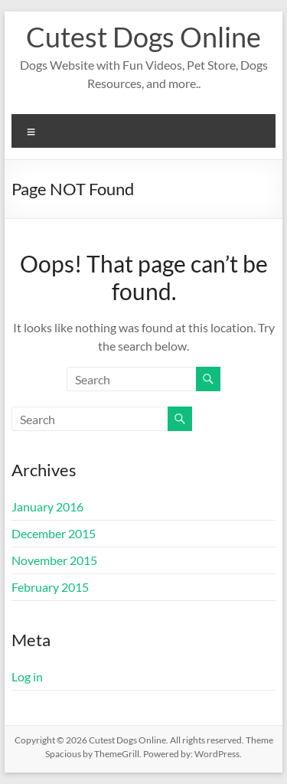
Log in (27, 676)
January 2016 (47, 506)
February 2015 (50, 587)
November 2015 (54, 560)
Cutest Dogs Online (143, 37)
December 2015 (53, 533)
